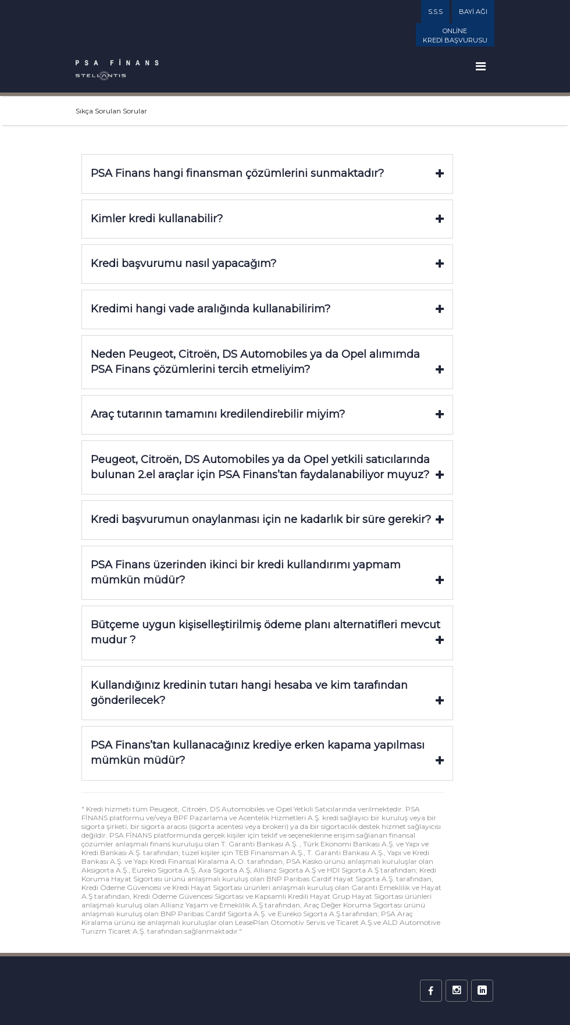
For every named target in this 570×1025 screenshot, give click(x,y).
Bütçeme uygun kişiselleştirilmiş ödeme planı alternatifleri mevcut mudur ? (267, 632)
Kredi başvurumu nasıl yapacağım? (267, 263)
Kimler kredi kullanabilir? (267, 218)
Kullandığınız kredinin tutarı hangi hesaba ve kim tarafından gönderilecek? (267, 693)
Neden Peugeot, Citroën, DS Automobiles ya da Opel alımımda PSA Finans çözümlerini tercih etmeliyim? (267, 362)
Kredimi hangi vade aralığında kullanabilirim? (267, 308)
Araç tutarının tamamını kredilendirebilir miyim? (267, 414)
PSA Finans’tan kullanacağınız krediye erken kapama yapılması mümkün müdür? (267, 753)
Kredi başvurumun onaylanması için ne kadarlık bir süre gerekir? (267, 519)
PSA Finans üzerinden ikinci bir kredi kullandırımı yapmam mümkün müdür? (267, 572)
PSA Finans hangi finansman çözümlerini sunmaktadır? (267, 173)
